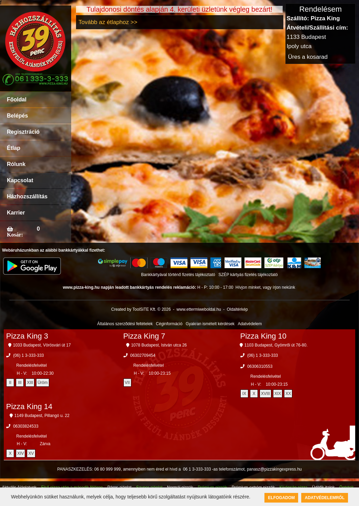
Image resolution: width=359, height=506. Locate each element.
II (10, 382)
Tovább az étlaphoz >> (107, 22)
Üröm (42, 382)
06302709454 (142, 355)
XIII (30, 382)
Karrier (16, 213)
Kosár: (15, 234)
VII (127, 382)
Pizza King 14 (29, 406)
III (20, 382)
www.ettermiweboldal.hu (198, 309)
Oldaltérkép (237, 309)
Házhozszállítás (27, 196)
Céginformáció (169, 323)
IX (244, 393)
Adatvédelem (250, 323)
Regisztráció (23, 132)
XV (31, 453)
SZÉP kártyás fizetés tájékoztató (248, 274)
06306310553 (259, 366)
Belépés (17, 116)
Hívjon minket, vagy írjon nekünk (265, 287)
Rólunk (16, 164)
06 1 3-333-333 (197, 469)
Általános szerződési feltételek (125, 323)
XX (288, 393)
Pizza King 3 (27, 336)
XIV (20, 453)
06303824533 (25, 426)
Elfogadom (281, 497)
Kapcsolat (20, 180)
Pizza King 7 (144, 336)
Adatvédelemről (325, 497)
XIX (277, 393)
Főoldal (16, 99)
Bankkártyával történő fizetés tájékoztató (178, 274)
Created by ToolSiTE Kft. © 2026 (141, 309)
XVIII (265, 393)
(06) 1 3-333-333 (28, 355)
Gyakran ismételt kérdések (210, 323)
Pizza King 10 (263, 336)
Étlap (13, 148)
